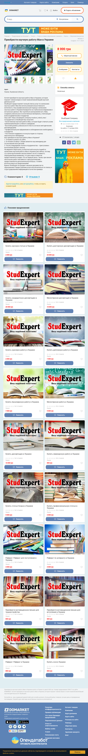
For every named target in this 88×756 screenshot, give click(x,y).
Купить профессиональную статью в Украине (62, 507)
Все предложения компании (69, 121)
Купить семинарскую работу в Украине (63, 454)
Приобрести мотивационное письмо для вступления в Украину (63, 611)
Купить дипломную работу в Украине (62, 350)
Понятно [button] (77, 752)
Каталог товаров (30, 2)
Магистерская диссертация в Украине (62, 298)
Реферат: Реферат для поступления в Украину (21, 559)
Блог (72, 2)
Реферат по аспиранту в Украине (60, 558)
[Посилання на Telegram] (24, 726)
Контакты (75, 69)
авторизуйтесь (28, 184)
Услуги (65, 2)
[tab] (13, 176)
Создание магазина (52, 738)
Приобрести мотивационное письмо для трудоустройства (22, 611)
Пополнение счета (52, 735)
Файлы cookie (50, 729)
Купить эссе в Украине (56, 662)
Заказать (69, 62)
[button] (15, 753)
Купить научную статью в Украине (20, 246)
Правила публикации (53, 712)
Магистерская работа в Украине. (60, 402)
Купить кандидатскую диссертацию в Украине (21, 299)
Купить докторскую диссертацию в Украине (65, 246)
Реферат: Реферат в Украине (17, 662)
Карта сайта (44, 2)
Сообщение (63, 69)
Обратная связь (71, 726)
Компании (55, 2)
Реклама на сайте (71, 720)
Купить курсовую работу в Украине (20, 350)
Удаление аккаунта (72, 732)
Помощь (81, 2)
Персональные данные (53, 720)
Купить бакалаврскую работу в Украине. (22, 402)
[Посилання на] (10, 726)
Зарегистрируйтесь (13, 184)
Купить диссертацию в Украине (18, 454)
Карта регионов (71, 713)
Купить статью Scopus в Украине (19, 506)
